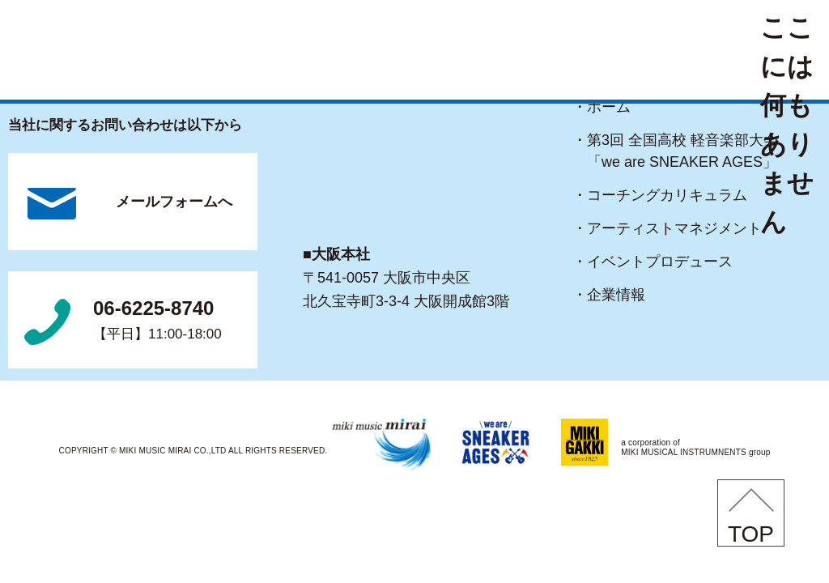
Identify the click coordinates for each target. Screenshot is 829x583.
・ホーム (609, 107)
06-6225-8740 (157, 322)
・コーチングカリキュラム (667, 195)
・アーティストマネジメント (674, 228)
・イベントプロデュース (660, 261)
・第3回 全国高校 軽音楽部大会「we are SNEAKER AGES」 (682, 151)
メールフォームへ (174, 202)
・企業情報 (616, 295)
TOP (751, 534)
